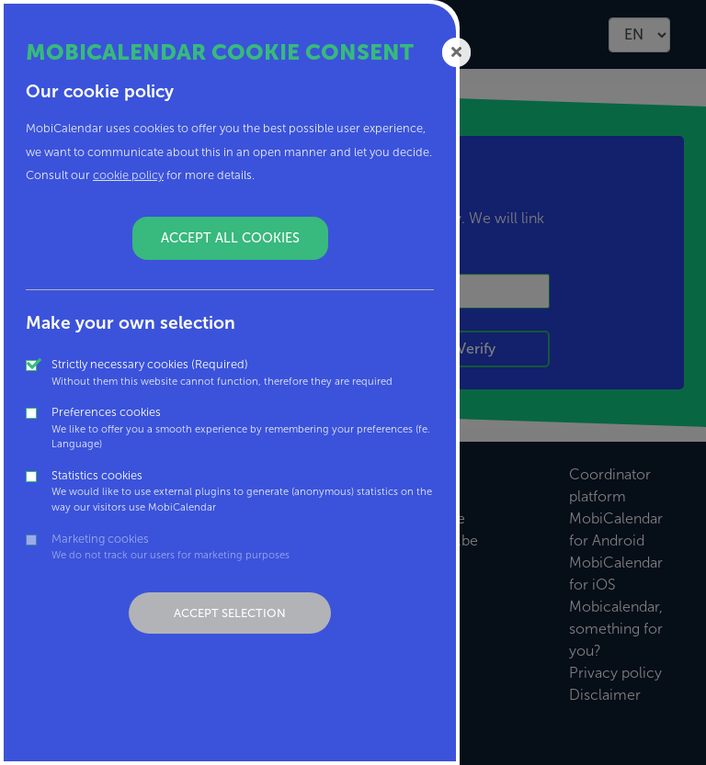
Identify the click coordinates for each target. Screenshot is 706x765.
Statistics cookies (242, 491)
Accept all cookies (230, 238)
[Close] (456, 51)
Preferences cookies (242, 428)
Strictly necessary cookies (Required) (222, 372)
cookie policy (128, 175)
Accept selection (230, 613)
